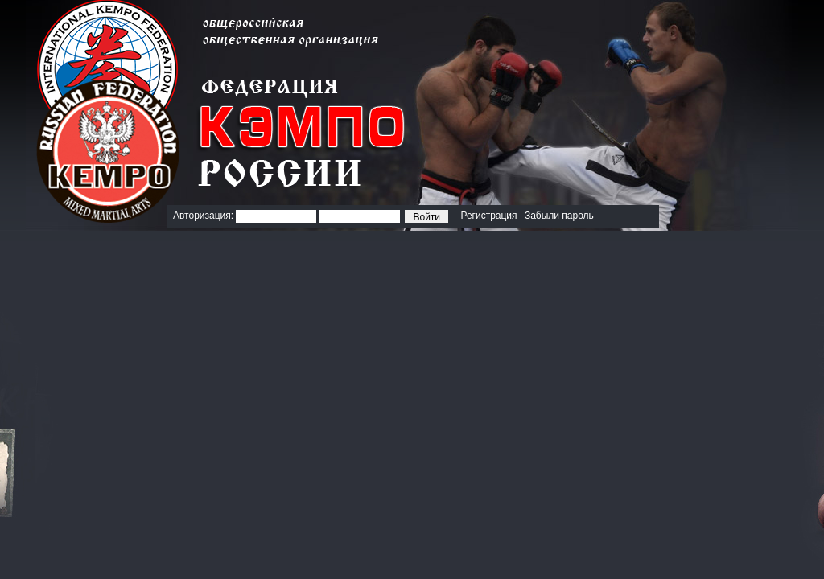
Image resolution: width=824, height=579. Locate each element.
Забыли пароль (559, 215)
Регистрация (488, 215)
